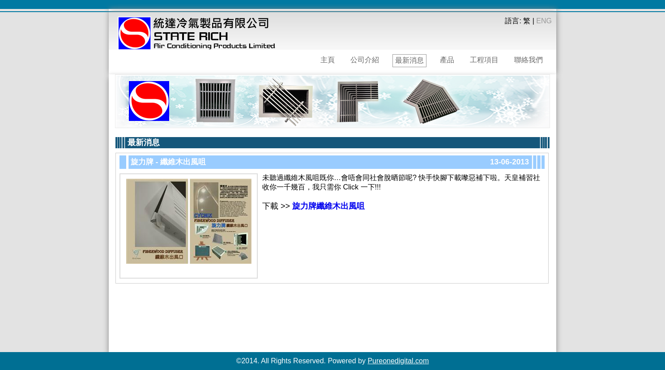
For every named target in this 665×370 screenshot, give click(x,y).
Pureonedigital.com (398, 361)
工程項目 (484, 60)
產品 (447, 60)
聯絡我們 (528, 60)
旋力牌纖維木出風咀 (328, 206)
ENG (544, 21)
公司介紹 (364, 60)
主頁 (327, 60)
